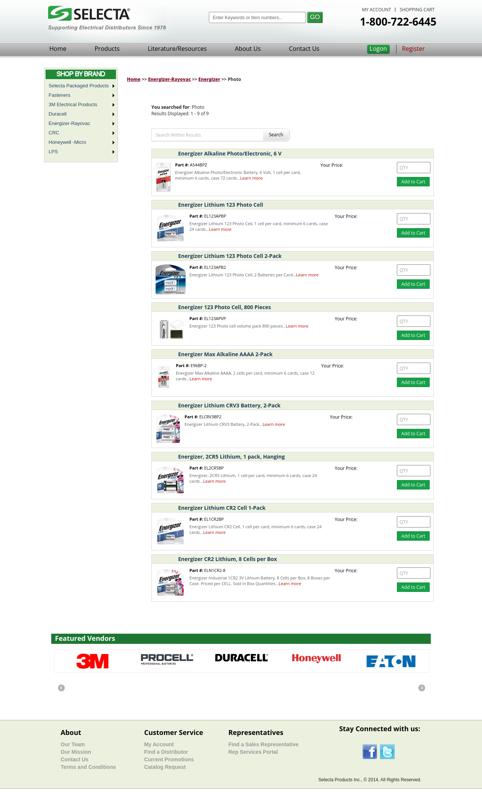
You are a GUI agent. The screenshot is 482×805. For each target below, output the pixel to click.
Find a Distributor (166, 752)
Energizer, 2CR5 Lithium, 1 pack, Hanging (231, 456)
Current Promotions (169, 759)
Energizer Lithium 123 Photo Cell (220, 204)
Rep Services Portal (253, 752)
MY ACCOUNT (376, 9)
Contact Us (304, 48)
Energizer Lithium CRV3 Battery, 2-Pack (229, 405)
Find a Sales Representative (263, 744)
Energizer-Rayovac (169, 79)
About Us (248, 48)
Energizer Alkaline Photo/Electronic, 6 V (230, 153)
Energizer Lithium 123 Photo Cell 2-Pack (230, 255)
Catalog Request (165, 767)
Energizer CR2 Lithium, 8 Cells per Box (227, 559)
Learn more (251, 178)
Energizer (209, 79)
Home (57, 48)
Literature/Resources (177, 48)
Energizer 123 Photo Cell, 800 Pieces (224, 307)
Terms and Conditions (88, 767)
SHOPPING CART (417, 9)
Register (413, 48)
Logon (378, 48)
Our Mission (76, 752)
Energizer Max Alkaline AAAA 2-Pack (225, 354)
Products (107, 48)
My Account (159, 744)
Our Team (73, 744)
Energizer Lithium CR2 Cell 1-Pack (221, 507)
